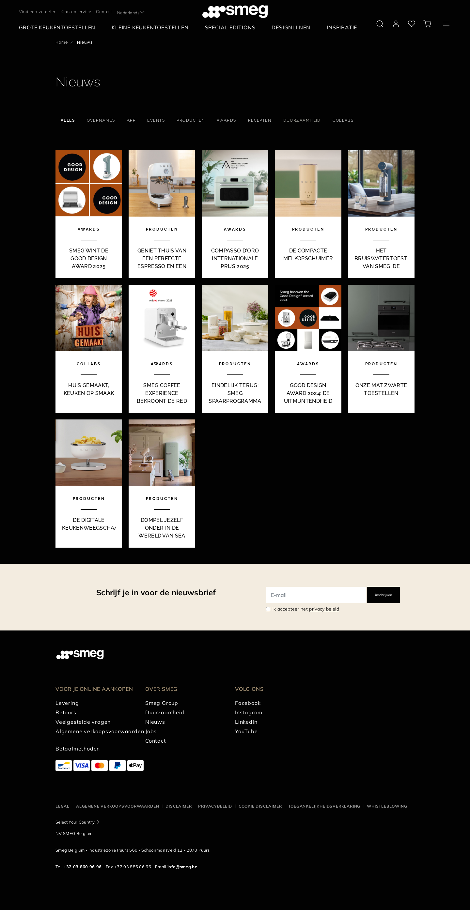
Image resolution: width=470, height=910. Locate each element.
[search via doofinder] (380, 24)
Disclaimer (178, 806)
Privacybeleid (215, 806)
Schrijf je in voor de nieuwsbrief (156, 592)
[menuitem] (59, 27)
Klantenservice (75, 11)
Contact (104, 11)
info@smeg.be (182, 866)
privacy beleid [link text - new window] (324, 609)
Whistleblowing (387, 806)
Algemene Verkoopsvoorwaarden (117, 806)
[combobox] (131, 11)
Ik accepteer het (306, 609)
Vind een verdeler (37, 11)
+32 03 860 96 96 (83, 866)
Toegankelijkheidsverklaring (324, 806)
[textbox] (131, 11)
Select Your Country (75, 822)
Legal (62, 806)
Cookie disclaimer (260, 806)
